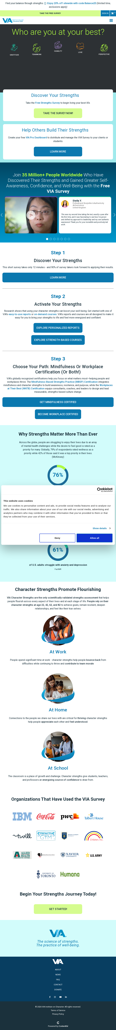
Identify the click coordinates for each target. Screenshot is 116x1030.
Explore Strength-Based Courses (58, 339)
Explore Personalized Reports (58, 327)
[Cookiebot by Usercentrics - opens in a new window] (99, 490)
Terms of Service (58, 1010)
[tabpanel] (31, 215)
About (58, 969)
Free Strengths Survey (47, 102)
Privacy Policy (58, 1014)
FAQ (58, 979)
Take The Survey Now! (58, 113)
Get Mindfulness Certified (58, 402)
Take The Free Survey (50, 13)
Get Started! (58, 909)
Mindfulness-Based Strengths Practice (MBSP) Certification (64, 381)
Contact (58, 984)
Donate (58, 989)
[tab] (47, 239)
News (58, 974)
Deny (57, 538)
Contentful (63, 1026)
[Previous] (2, 215)
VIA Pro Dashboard (36, 137)
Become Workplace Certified (58, 414)
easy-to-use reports (20, 314)
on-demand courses (45, 314)
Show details (100, 528)
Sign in (105, 13)
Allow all (94, 538)
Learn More (58, 151)
